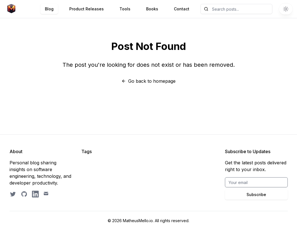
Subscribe (256, 194)
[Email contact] (46, 194)
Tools (124, 8)
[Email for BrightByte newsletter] (256, 182)
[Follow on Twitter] (13, 194)
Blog (49, 8)
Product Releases (86, 8)
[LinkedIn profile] (35, 194)
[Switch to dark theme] (286, 9)
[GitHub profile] (24, 194)
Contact (181, 8)
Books (152, 8)
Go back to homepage (148, 81)
